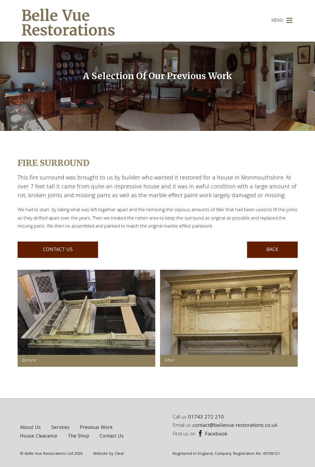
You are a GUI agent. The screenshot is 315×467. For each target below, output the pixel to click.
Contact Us (112, 436)
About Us (30, 428)
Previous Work (96, 428)
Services (60, 428)
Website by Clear (108, 454)
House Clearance (38, 436)
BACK (272, 250)
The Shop (78, 436)
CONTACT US (58, 250)
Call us (198, 417)
